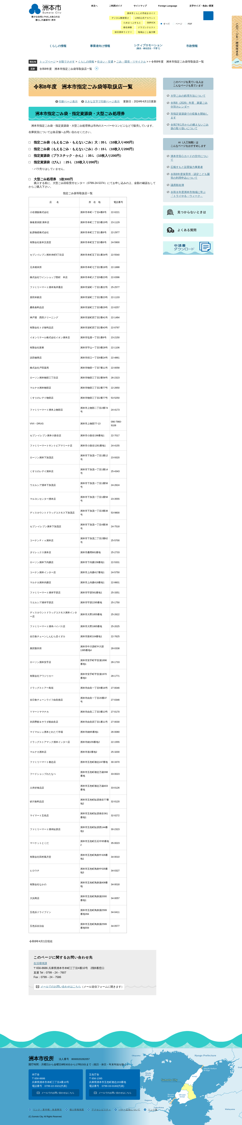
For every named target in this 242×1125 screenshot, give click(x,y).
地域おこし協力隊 (146, 32)
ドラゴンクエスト (146, 27)
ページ (179, 24)
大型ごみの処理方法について (188, 95)
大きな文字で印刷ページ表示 (102, 101)
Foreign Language (167, 6)
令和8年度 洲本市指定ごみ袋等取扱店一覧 (65, 68)
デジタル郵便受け (120, 18)
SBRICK (151, 23)
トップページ (47, 61)
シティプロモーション (148, 47)
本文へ (94, 6)
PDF (190, 24)
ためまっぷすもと (132, 23)
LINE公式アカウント (145, 18)
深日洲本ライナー (123, 32)
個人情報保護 (77, 1109)
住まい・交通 (105, 61)
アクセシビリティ (101, 1109)
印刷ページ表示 (68, 101)
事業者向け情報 (100, 46)
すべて (166, 24)
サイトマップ (140, 6)
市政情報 (192, 46)
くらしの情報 (57, 46)
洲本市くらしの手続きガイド (141, 13)
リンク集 (153, 1109)
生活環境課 (40, 963)
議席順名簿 (177, 185)
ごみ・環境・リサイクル (131, 61)
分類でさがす (67, 61)
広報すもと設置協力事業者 (187, 167)
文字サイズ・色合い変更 (201, 6)
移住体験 (127, 27)
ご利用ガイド (115, 6)
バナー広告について (129, 1109)
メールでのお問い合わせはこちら (61, 986)
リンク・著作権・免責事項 (47, 1109)
